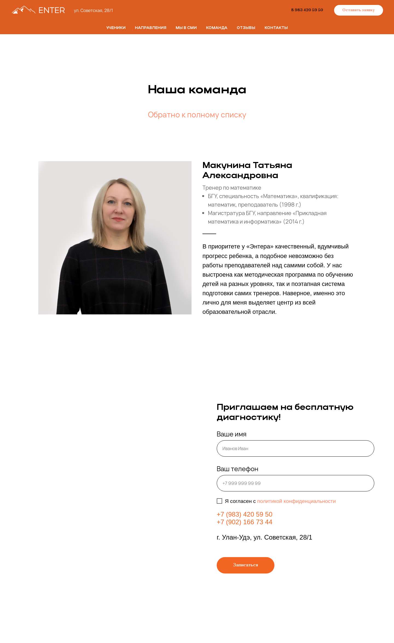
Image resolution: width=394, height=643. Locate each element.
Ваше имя (232, 433)
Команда (216, 28)
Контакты (276, 28)
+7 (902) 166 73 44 (245, 522)
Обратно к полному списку (197, 114)
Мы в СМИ (186, 28)
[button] (358, 10)
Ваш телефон (237, 468)
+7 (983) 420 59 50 (245, 514)
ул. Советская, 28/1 (93, 10)
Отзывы (246, 28)
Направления (150, 28)
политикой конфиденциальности (296, 501)
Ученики (116, 28)
